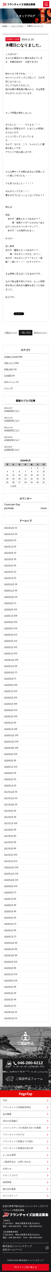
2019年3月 (8, 716)
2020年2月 (8, 647)
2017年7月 (8, 823)
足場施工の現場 (11, 357)
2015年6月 (8, 980)
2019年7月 (8, 691)
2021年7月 (8, 546)
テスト (7, 388)
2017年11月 (9, 798)
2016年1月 (8, 936)
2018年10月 (9, 748)
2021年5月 (8, 559)
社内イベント (10, 382)
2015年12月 (9, 943)
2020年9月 (8, 603)
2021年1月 (8, 578)
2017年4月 (8, 842)
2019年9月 (8, 678)
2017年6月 (8, 829)
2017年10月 (9, 804)
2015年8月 (8, 968)
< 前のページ (10, 332)
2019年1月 (8, 729)
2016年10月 (9, 880)
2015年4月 (8, 993)
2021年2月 (8, 572)
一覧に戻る (25, 332)
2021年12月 (9, 528)
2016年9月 (8, 886)
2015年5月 (8, 987)
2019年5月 (8, 704)
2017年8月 (8, 817)
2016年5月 (8, 911)
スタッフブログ (17, 26)
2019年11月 (9, 666)
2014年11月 (9, 1018)
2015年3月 (8, 999)
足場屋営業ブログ (11, 411)
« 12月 (13, 486)
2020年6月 (8, 622)
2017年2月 (8, 855)
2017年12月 (9, 792)
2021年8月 (8, 540)
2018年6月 (8, 773)
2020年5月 (8, 628)
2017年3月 (8, 848)
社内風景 (8, 375)
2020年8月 (8, 609)
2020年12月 (9, 584)
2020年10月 (9, 597)
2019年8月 (8, 685)
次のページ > (40, 332)
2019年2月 (8, 722)
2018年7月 (8, 767)
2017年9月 (8, 811)
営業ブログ (9, 363)
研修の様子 (9, 369)
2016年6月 (8, 905)
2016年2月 (8, 930)
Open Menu (46, 4)
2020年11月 (9, 590)
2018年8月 (8, 760)
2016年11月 (9, 873)
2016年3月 (8, 924)
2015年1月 (8, 1006)
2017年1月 (8, 861)
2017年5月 (8, 836)
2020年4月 (8, 634)
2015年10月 (9, 955)
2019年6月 (8, 697)
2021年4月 (8, 565)
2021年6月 (8, 553)
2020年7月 (8, 616)
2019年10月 (9, 672)
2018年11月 (9, 741)
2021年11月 (9, 534)
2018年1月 (8, 785)
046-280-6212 (30, 1063)
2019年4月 (8, 710)
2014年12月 (9, 1012)
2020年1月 (8, 653)
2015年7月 (8, 974)
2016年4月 (8, 917)
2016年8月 (8, 892)
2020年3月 (8, 641)
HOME (4, 26)
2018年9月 (8, 754)
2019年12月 (9, 660)
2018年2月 (8, 779)
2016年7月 (8, 899)
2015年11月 (9, 949)
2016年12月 (9, 867)
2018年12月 (9, 735)
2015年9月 (8, 962)
